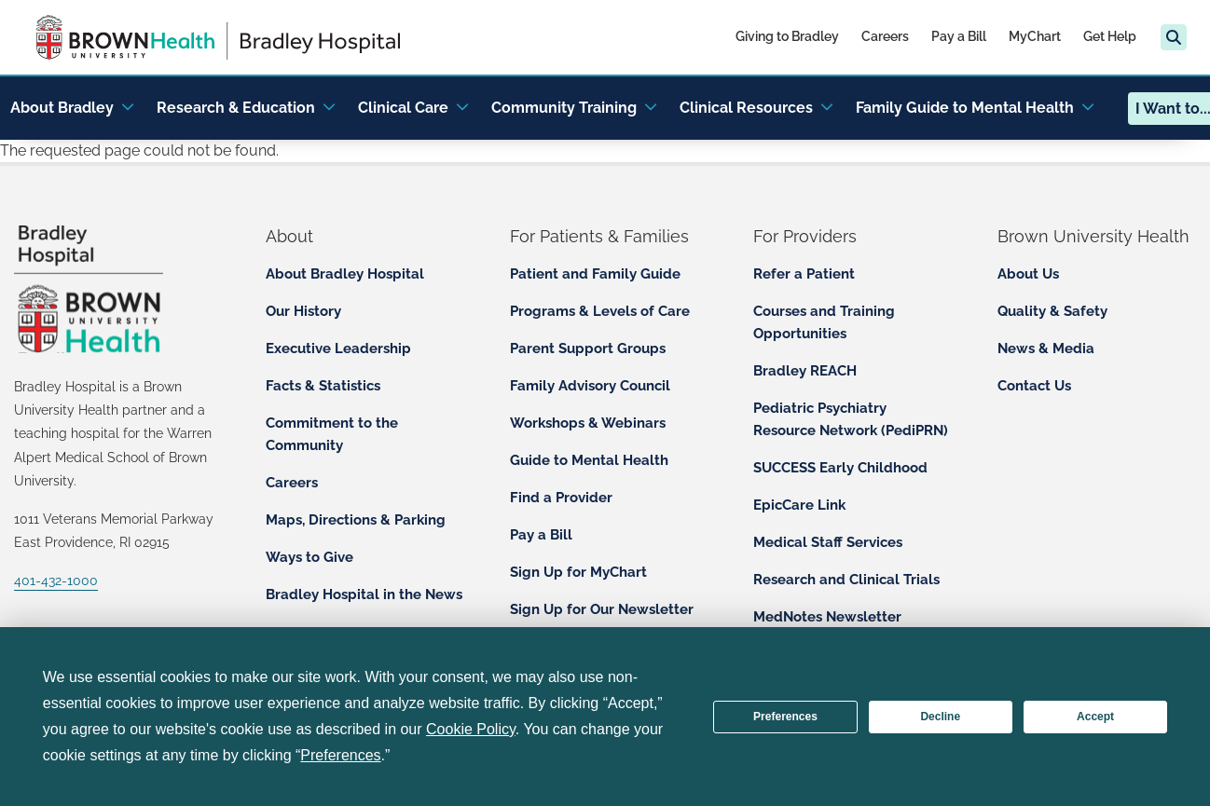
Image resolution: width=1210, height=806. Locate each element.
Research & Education (246, 107)
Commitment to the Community (332, 434)
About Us (1028, 274)
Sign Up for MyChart (578, 572)
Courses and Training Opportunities (824, 322)
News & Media (1045, 348)
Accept (1095, 716)
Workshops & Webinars (588, 423)
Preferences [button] (340, 755)
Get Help (1109, 36)
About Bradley (72, 107)
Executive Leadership (338, 348)
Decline (940, 716)
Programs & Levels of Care (600, 311)
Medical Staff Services (827, 542)
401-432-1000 (56, 580)
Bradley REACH (805, 370)
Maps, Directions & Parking (356, 520)
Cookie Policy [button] (471, 729)
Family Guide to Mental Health (975, 107)
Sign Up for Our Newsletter (602, 609)
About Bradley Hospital (345, 274)
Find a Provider (561, 497)
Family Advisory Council (590, 385)
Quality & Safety (1052, 311)
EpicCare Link (799, 505)
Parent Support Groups (588, 348)
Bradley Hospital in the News (364, 594)
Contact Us (1034, 385)
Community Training (574, 107)
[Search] (1174, 37)
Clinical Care (413, 107)
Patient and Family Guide (595, 274)
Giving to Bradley (787, 36)
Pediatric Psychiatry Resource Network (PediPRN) (850, 419)
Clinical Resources (756, 107)
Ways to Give (309, 557)
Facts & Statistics (323, 385)
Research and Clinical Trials (846, 579)
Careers (885, 36)
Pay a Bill (958, 36)
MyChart (1035, 36)
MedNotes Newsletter (827, 616)
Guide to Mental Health (589, 460)
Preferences (785, 716)
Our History (303, 311)
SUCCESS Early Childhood (840, 467)
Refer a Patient (804, 274)
